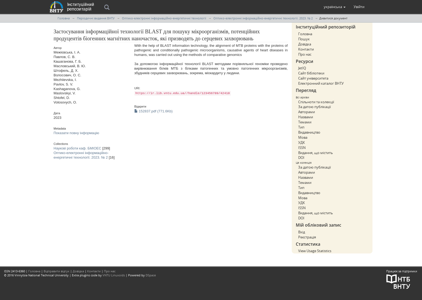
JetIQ (302, 68)
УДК (301, 142)
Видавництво (309, 132)
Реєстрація (307, 237)
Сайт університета (313, 78)
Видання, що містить (315, 152)
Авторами (306, 111)
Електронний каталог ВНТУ (321, 83)
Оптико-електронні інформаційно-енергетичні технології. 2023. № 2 (263, 18)
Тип (301, 127)
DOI (301, 157)
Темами (304, 122)
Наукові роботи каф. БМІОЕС (77, 148)
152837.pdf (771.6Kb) (153, 111)
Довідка (304, 44)
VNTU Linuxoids (114, 275)
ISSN (302, 147)
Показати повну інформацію (76, 133)
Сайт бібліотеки (311, 73)
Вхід (301, 232)
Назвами (305, 117)
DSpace (151, 275)
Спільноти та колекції (316, 101)
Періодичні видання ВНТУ (96, 18)
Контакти (306, 49)
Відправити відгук (56, 271)
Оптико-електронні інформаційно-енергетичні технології (164, 18)
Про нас (304, 54)
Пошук (304, 39)
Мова (302, 137)
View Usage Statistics (314, 250)
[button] (335, 6)
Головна (64, 18)
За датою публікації (314, 106)
